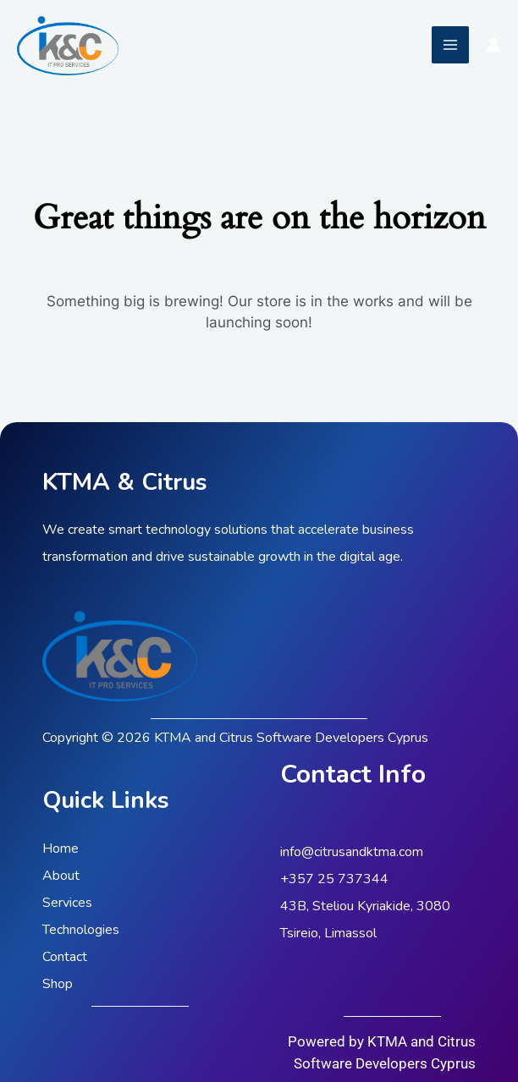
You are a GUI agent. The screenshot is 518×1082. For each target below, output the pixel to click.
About (61, 875)
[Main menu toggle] (450, 44)
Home (60, 848)
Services (67, 902)
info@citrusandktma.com (351, 852)
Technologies (80, 929)
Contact (64, 956)
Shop (57, 984)
